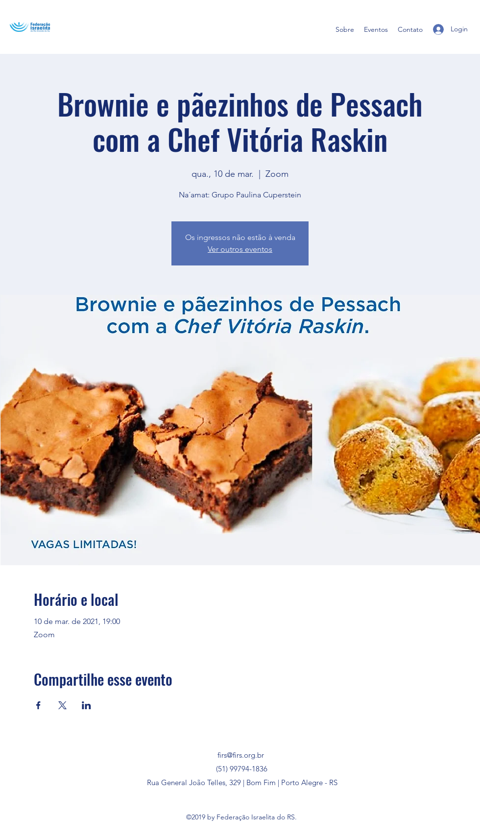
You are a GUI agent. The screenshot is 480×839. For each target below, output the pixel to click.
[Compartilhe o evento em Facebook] (38, 705)
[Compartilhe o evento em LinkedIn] (86, 705)
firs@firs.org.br (240, 755)
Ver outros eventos (240, 249)
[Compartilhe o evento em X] (62, 705)
